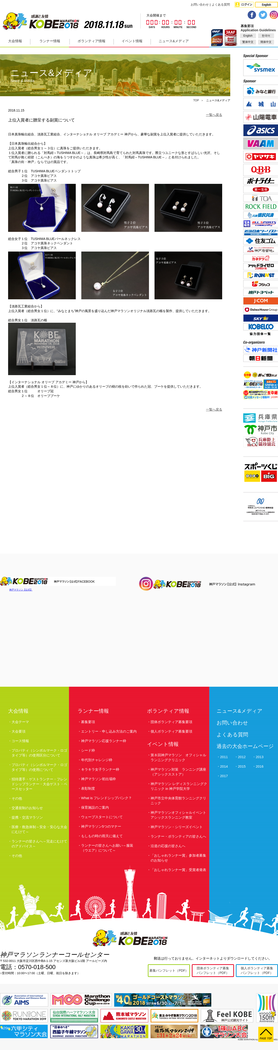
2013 (259, 757)
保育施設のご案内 (95, 807)
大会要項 (18, 731)
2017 (224, 776)
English (248, 35)
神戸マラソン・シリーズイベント (177, 827)
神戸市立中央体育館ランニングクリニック (178, 800)
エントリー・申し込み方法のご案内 (109, 731)
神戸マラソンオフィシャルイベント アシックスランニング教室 (179, 815)
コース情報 (20, 741)
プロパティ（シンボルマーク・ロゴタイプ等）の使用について (39, 767)
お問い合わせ (200, 4)
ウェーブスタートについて (102, 817)
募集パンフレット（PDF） (168, 970)
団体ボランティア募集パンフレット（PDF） (213, 970)
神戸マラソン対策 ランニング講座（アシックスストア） (178, 771)
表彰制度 (88, 788)
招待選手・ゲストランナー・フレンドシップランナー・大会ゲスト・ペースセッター (39, 784)
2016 (259, 766)
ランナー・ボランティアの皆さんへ (178, 836)
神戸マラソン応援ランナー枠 (103, 741)
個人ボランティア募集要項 (171, 731)
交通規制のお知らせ (27, 808)
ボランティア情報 (91, 41)
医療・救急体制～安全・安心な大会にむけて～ (39, 829)
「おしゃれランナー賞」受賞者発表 (178, 870)
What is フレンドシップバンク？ (106, 798)
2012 (242, 757)
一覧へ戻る (214, 115)
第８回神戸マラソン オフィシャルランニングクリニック (178, 757)
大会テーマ (20, 722)
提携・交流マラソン (27, 817)
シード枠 (88, 750)
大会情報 (15, 41)
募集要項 (88, 722)
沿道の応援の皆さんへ (168, 846)
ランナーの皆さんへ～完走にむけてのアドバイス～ (39, 843)
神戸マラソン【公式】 (20, 589)
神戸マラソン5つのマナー (101, 826)
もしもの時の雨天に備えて (102, 836)
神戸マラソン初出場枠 (98, 779)
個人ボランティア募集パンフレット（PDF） (257, 970)
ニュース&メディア (174, 41)
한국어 (266, 35)
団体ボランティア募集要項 (171, 722)
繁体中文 (247, 42)
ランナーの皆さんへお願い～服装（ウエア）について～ (107, 847)
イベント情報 (132, 41)
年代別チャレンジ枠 (96, 760)
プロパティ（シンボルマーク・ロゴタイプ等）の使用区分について (39, 752)
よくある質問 (221, 4)
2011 (224, 757)
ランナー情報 (49, 41)
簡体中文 (266, 42)
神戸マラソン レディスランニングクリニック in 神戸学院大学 (179, 786)
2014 (224, 766)
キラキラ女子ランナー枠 (100, 769)
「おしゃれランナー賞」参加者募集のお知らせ (178, 857)
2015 (242, 766)
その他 (17, 798)
